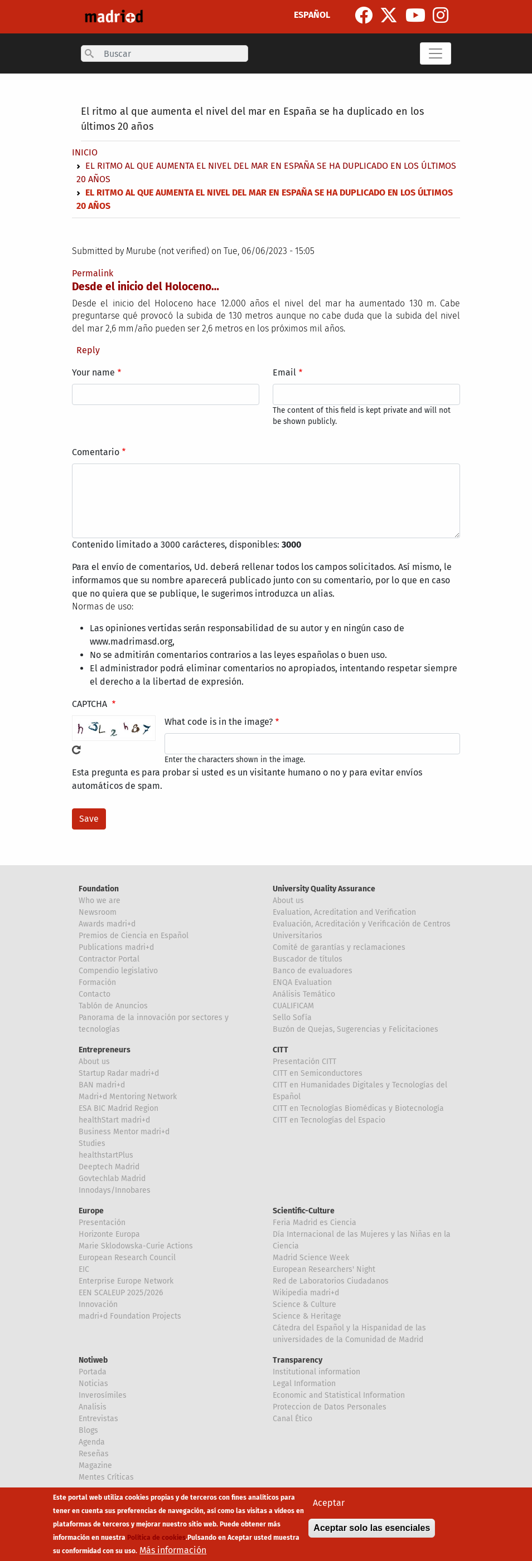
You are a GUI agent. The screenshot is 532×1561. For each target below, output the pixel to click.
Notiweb (93, 1360)
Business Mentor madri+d (124, 1131)
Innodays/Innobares (115, 1190)
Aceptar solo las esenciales (371, 1529)
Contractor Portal (109, 959)
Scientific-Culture (304, 1211)
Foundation (99, 889)
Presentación (102, 1222)
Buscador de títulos (307, 959)
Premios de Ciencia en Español (133, 935)
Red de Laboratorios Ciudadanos (331, 1281)
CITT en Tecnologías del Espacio (329, 1120)
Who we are (99, 900)
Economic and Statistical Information (339, 1395)
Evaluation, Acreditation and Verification (344, 912)
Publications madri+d (116, 947)
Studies (92, 1143)
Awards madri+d (107, 924)
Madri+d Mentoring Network (128, 1096)
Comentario (95, 452)
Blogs (88, 1430)
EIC (84, 1269)
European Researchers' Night (324, 1269)
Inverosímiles (103, 1395)
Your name (93, 372)
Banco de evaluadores (312, 970)
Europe (91, 1211)
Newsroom (98, 912)
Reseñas (94, 1453)
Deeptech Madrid (109, 1167)
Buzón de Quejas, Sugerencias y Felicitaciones (355, 1029)
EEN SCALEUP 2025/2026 (121, 1292)
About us (288, 900)
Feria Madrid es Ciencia (314, 1222)
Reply (88, 350)
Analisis (93, 1407)
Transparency (297, 1360)
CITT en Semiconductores (317, 1073)
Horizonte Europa (109, 1234)
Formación (97, 982)
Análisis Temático (304, 994)
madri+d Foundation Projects (130, 1316)
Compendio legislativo (118, 970)
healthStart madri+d (114, 1120)
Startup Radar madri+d (119, 1073)
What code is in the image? (219, 721)
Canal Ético (292, 1418)
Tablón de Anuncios (113, 1006)
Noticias (93, 1383)
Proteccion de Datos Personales (329, 1407)
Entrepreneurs (104, 1050)
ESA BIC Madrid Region (118, 1108)
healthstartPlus (106, 1155)
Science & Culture (304, 1304)
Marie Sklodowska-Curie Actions (136, 1246)
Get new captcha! (76, 749)
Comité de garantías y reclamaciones (339, 947)
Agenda (92, 1442)
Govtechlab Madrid (112, 1178)
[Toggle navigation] (435, 53)
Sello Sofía (292, 1017)
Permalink (92, 273)
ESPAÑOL (312, 14)
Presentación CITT (304, 1061)
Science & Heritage (307, 1316)
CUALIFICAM (293, 1006)
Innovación (98, 1304)
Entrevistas (98, 1418)
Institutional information (316, 1372)
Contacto (94, 994)
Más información (172, 1551)
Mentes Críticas (106, 1477)
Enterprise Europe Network (126, 1281)
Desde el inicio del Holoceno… (145, 286)
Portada (93, 1372)
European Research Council (127, 1257)
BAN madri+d (102, 1085)
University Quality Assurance (324, 889)
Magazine (95, 1465)
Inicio (85, 152)
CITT (280, 1050)
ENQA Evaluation (302, 982)
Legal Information (304, 1383)
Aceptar (329, 1504)
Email (284, 372)
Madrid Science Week (311, 1257)
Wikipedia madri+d (306, 1292)
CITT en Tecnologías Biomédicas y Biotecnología (358, 1108)
